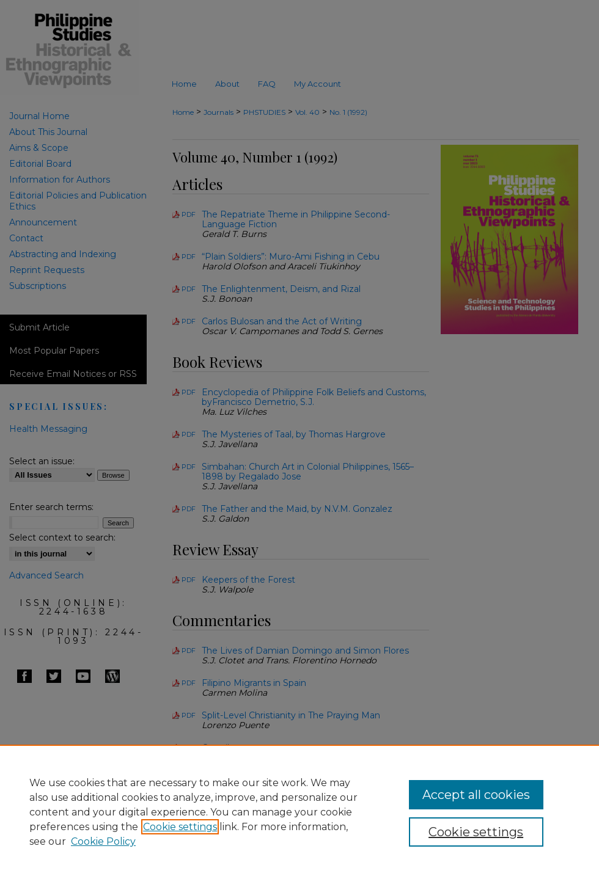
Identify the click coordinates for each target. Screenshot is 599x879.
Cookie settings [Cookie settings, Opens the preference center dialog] (475, 832)
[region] (299, 812)
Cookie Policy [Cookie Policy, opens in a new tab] (103, 841)
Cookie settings (180, 827)
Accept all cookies (476, 794)
